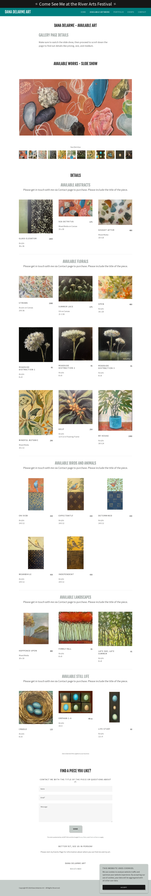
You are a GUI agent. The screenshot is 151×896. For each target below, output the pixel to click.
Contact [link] (142, 12)
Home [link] (83, 12)
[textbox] (75, 789)
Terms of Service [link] (95, 837)
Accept (124, 887)
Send (75, 829)
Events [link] (131, 12)
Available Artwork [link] (100, 12)
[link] (40, 12)
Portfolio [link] (119, 12)
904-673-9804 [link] (75, 869)
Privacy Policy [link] (82, 837)
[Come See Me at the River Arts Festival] (75, 3)
